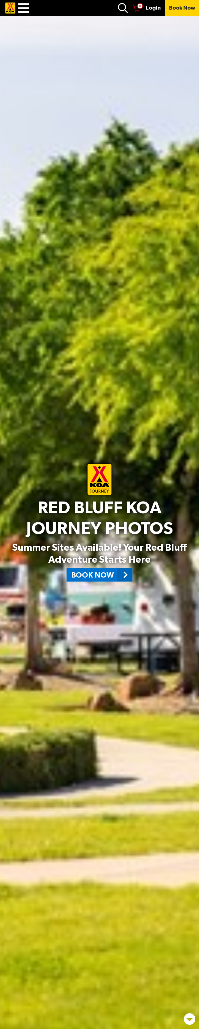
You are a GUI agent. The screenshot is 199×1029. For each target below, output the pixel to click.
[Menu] (23, 8)
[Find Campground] (123, 8)
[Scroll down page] (188, 1015)
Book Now (101, 575)
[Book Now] (182, 8)
